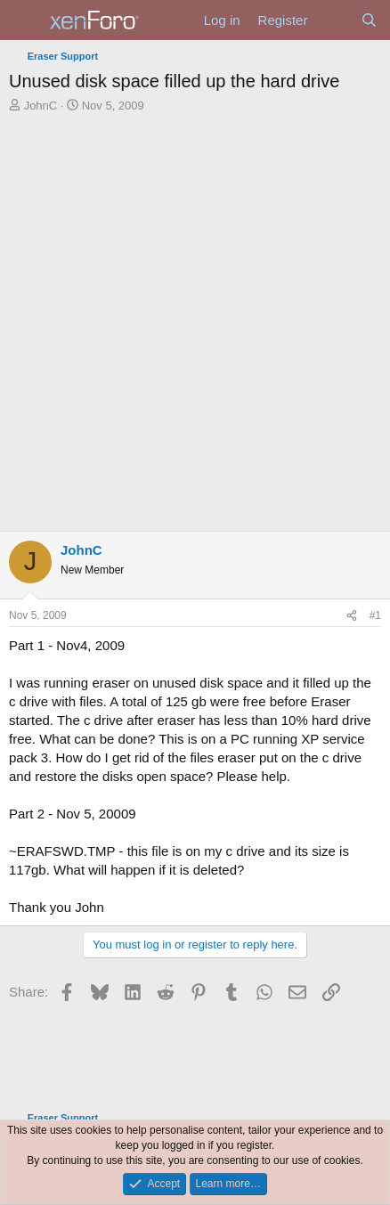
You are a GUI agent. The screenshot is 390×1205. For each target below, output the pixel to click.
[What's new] (333, 20)
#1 (375, 615)
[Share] (351, 616)
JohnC (41, 105)
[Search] (369, 20)
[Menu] (24, 20)
